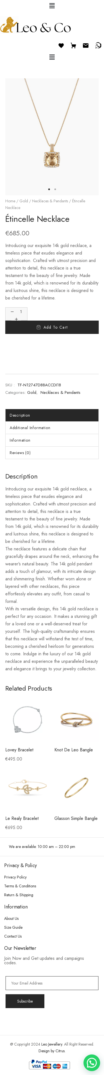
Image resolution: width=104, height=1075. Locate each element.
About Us (11, 918)
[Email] (85, 45)
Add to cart (56, 327)
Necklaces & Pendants (50, 201)
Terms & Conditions (20, 886)
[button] (52, 6)
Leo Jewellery (51, 1044)
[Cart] (73, 45)
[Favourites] (61, 45)
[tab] (52, 415)
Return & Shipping (18, 895)
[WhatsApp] (98, 45)
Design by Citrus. (52, 1051)
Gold (23, 201)
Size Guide (13, 927)
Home (10, 201)
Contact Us (13, 936)
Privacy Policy (15, 877)
